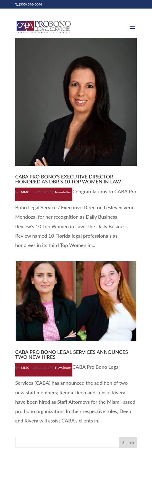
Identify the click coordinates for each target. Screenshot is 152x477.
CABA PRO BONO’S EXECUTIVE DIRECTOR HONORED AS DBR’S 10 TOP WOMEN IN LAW (68, 179)
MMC (25, 192)
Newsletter (63, 192)
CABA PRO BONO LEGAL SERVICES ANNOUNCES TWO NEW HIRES (71, 354)
